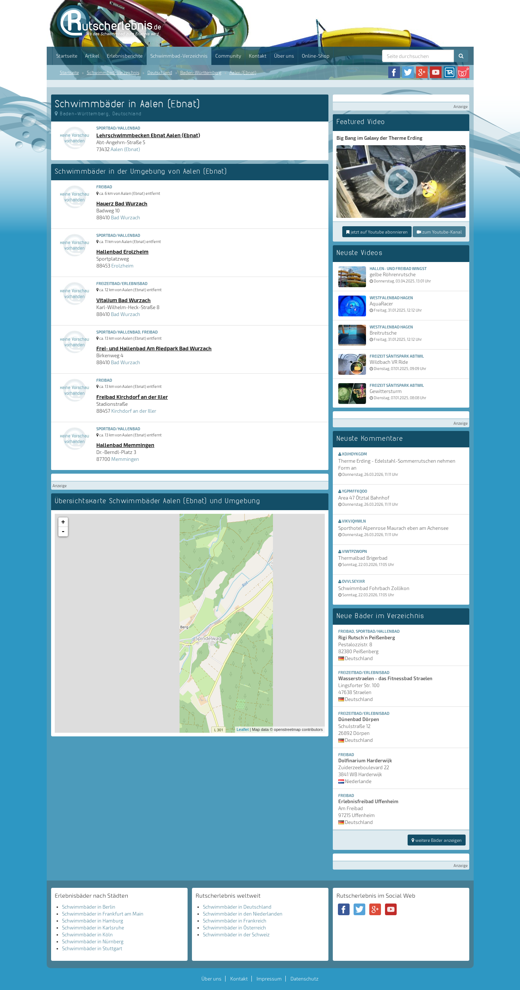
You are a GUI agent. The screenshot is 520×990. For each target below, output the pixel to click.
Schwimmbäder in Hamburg (92, 921)
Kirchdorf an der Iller (133, 411)
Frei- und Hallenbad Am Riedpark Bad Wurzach (154, 348)
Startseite (66, 56)
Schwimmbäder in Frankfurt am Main (102, 914)
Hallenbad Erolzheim (122, 251)
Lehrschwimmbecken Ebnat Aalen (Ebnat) (148, 135)
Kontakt (257, 56)
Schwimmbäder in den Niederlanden (242, 914)
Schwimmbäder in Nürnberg (92, 941)
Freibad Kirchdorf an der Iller (132, 396)
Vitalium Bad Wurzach (123, 300)
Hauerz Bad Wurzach (121, 203)
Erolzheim (122, 266)
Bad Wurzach (125, 217)
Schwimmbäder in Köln (87, 934)
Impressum (269, 979)
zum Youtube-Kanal (439, 231)
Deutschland (159, 72)
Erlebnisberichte (125, 56)
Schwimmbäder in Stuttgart (92, 948)
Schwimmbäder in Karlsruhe (93, 928)
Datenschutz (304, 979)
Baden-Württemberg (201, 72)
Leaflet (243, 729)
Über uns (284, 56)
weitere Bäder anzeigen (437, 840)
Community (228, 56)
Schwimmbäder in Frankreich (234, 921)
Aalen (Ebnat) (243, 72)
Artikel (92, 56)
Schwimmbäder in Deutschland (237, 907)
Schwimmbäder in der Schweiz (236, 934)
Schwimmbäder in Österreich (234, 928)
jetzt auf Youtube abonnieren (377, 231)
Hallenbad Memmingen (125, 445)
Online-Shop (316, 56)
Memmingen (125, 459)
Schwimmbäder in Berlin (88, 907)
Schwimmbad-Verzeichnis (179, 56)
